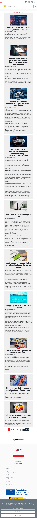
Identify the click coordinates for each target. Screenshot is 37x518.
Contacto (7, 468)
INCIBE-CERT (18, 12)
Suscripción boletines (18, 455)
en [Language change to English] (4, 6)
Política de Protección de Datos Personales (12, 472)
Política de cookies (8, 478)
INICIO (14, 12)
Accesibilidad (8, 475)
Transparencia (8, 481)
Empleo (7, 471)
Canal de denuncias (9, 484)
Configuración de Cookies (18, 508)
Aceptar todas (18, 515)
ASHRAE (25, 69)
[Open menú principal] (1, 2)
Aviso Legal (7, 474)
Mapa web (7, 480)
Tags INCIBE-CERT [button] (18, 440)
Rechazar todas (18, 511)
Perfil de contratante (9, 483)
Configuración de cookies (9, 477)
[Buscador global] (20, 6)
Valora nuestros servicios (9, 469)
